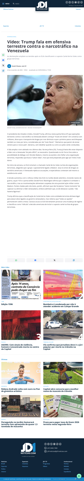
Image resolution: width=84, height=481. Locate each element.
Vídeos (45, 466)
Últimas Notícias (8, 9)
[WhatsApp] (81, 2)
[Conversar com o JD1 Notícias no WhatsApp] (79, 476)
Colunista (78, 26)
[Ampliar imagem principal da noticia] (45, 100)
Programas (46, 464)
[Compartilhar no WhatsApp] (3, 55)
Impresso (25, 466)
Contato (66, 469)
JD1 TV (42, 26)
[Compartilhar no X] (3, 65)
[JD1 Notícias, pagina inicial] (42, 5)
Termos (66, 464)
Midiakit (66, 466)
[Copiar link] (3, 71)
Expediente (67, 472)
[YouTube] (75, 2)
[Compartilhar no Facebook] (3, 60)
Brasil (3, 464)
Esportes (6, 26)
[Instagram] (70, 2)
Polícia (3, 469)
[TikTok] (78, 2)
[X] (73, 2)
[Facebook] (67, 2)
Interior (78, 9)
